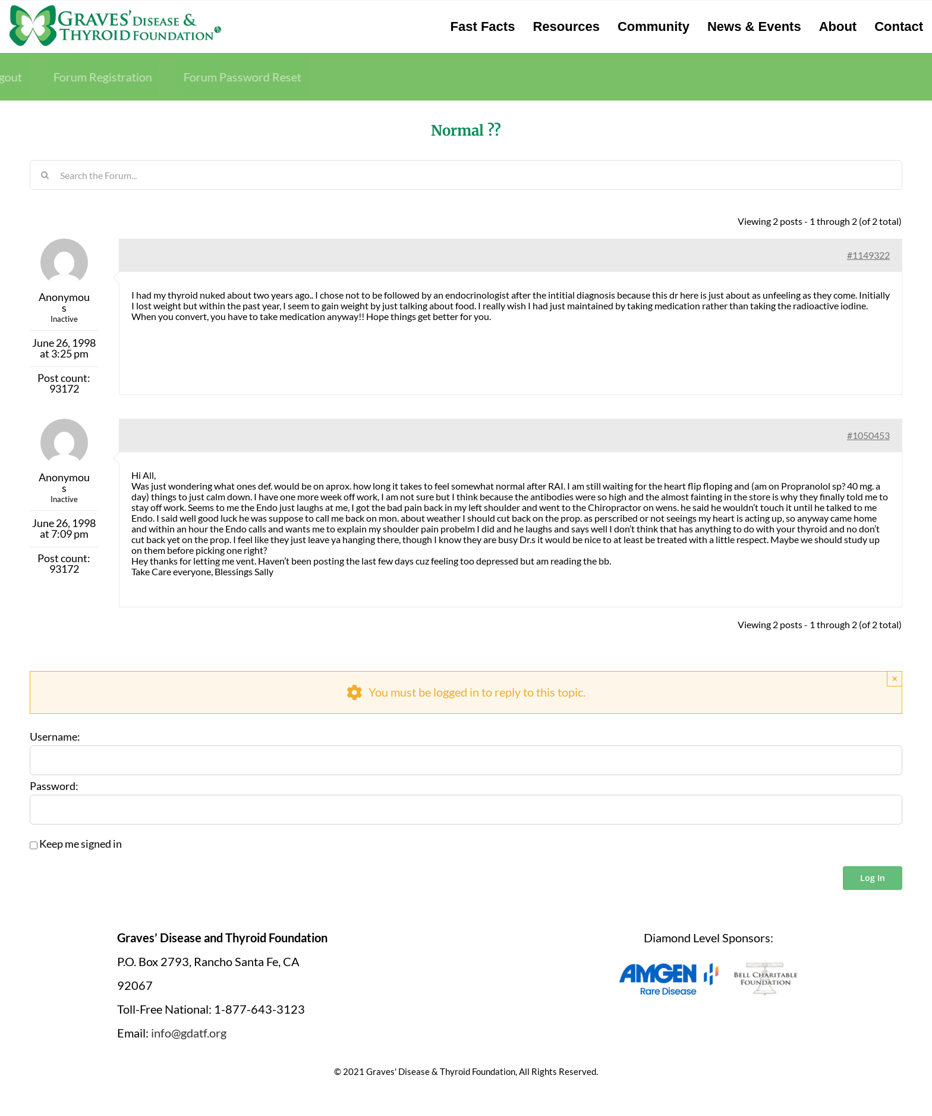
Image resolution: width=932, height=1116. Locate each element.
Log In (872, 877)
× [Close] (895, 678)
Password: (54, 786)
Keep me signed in (80, 844)
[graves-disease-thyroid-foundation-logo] (115, 9)
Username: (55, 737)
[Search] (44, 175)
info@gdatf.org (188, 1033)
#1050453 (868, 435)
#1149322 (868, 255)
